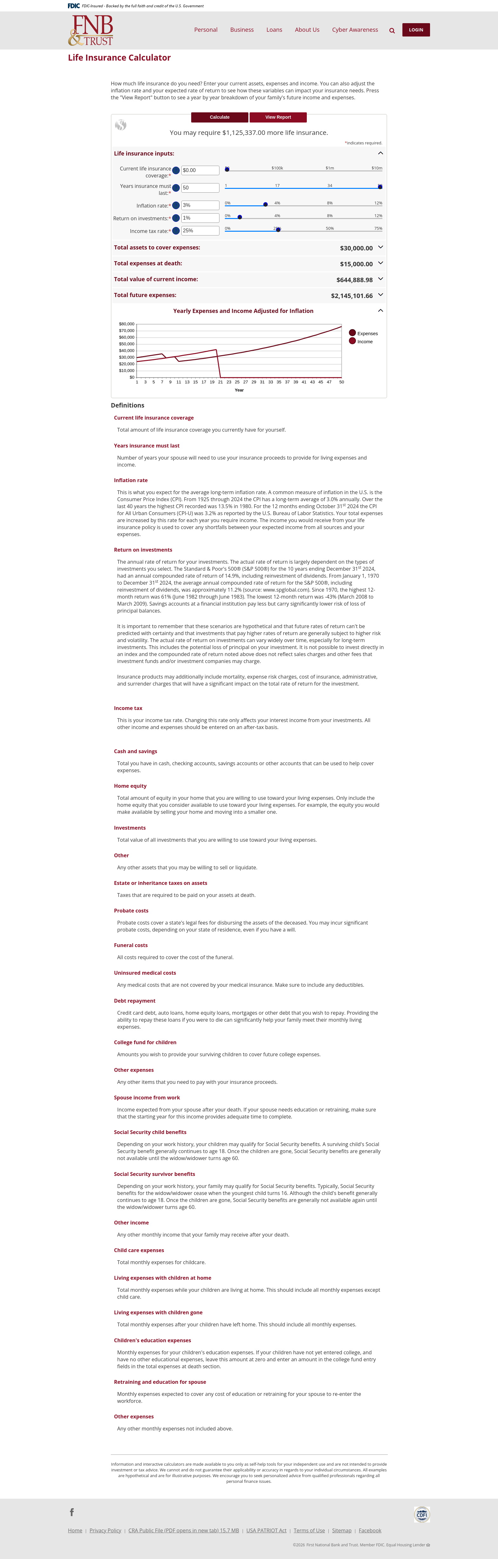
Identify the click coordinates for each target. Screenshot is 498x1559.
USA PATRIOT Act (266, 1530)
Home (75, 1530)
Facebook (370, 1531)
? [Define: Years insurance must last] (176, 188)
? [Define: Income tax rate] (176, 231)
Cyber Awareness (355, 29)
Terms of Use (309, 1530)
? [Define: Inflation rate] (176, 205)
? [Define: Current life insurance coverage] (176, 170)
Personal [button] (206, 29)
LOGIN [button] (416, 30)
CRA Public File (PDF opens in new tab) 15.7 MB (184, 1531)
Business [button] (242, 29)
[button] (249, 153)
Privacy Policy (105, 1530)
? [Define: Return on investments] (176, 218)
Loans (274, 29)
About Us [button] (307, 29)
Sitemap (342, 1530)
